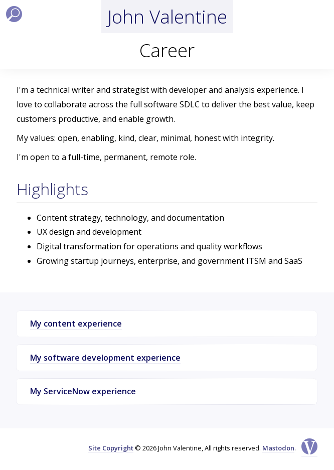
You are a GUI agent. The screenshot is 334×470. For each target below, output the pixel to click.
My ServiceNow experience (83, 391)
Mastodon (278, 447)
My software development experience (105, 357)
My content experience (76, 323)
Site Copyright (110, 447)
